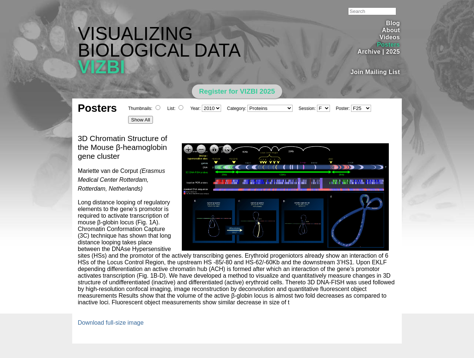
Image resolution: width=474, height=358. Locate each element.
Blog (393, 23)
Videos (390, 37)
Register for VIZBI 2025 (237, 91)
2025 (393, 51)
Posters (388, 44)
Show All (140, 120)
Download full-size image (111, 322)
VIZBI (101, 67)
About (391, 30)
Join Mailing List (375, 72)
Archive (369, 51)
